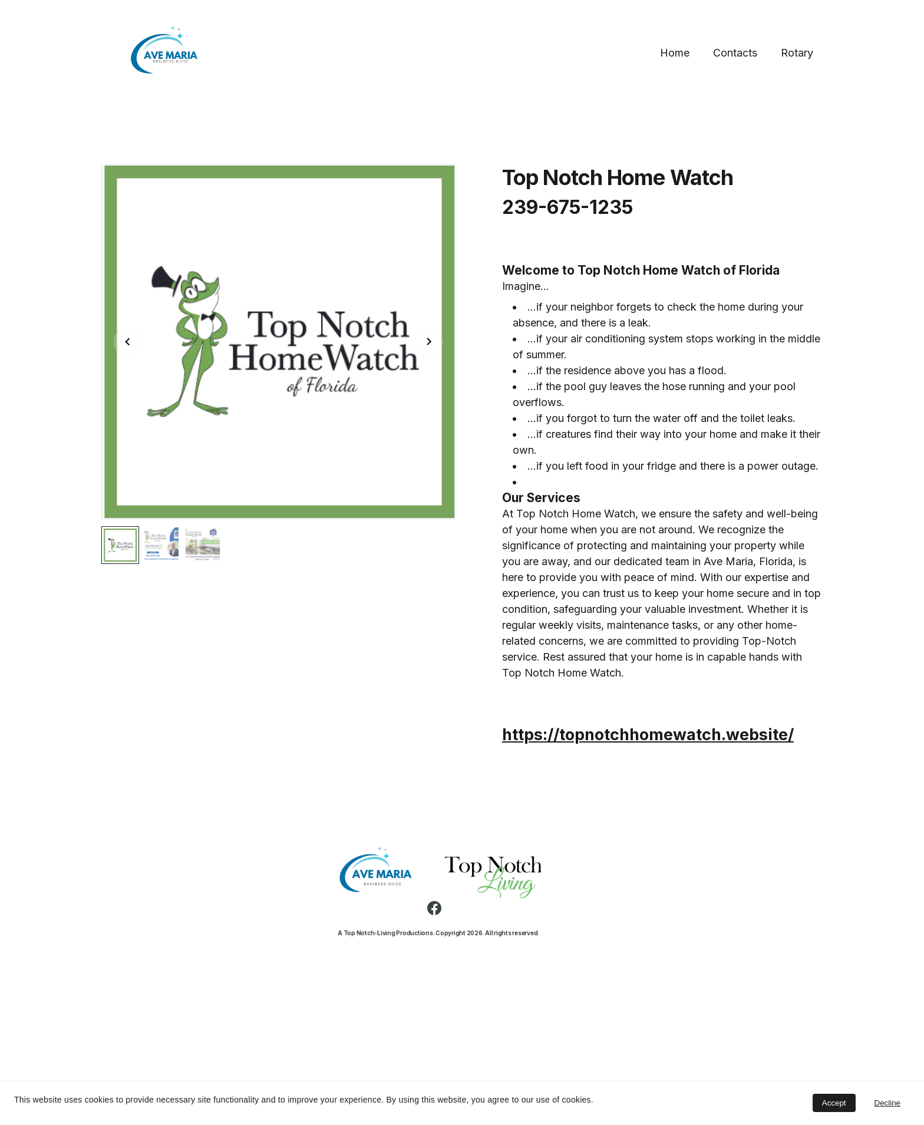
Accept (834, 1102)
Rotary (797, 53)
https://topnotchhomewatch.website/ (648, 734)
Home (674, 53)
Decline (887, 1102)
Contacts (735, 53)
